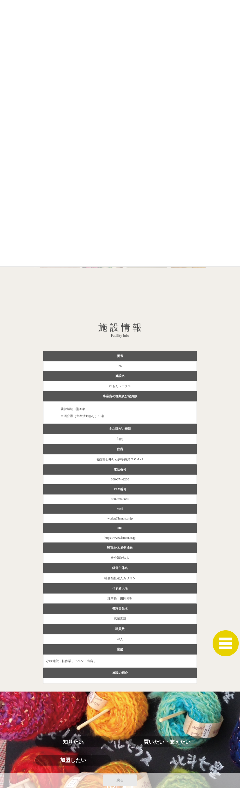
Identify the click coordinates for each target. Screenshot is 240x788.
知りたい (73, 742)
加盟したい (73, 760)
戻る (120, 780)
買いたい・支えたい (166, 742)
